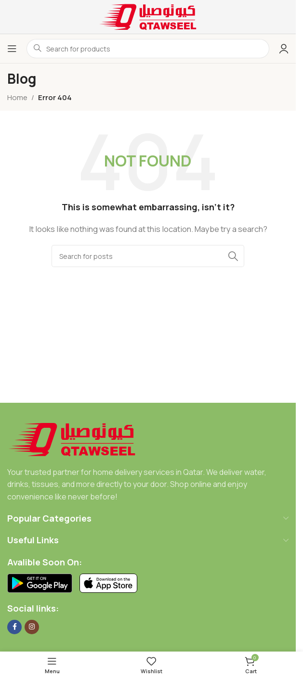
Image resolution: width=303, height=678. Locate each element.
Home (17, 97)
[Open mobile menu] (12, 48)
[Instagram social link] (32, 627)
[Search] (148, 256)
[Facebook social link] (14, 627)
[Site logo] (148, 16)
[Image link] (72, 439)
